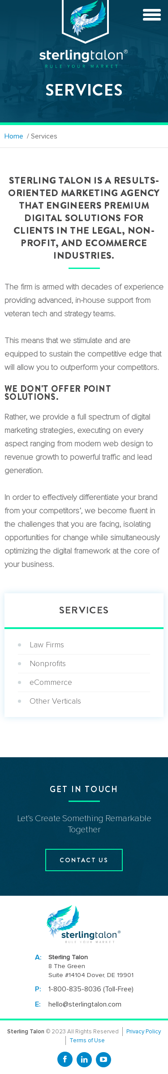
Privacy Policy (143, 1031)
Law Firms (47, 645)
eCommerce (51, 682)
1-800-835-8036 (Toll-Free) (91, 989)
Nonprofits (48, 663)
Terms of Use (87, 1040)
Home (13, 136)
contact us (84, 860)
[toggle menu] (152, 13)
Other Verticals (55, 701)
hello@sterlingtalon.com (84, 1004)
